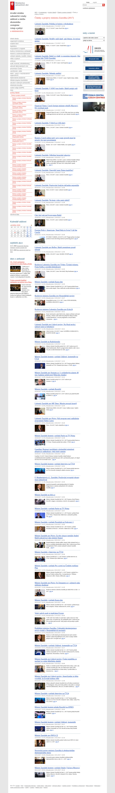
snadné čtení (14, 43)
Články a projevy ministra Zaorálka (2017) (21, 144)
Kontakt (17, 785)
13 (18, 232)
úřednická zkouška (16, 85)
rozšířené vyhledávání (89, 8)
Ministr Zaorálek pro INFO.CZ (46, 735)
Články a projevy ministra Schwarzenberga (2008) (19, 194)
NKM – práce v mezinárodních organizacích (20, 74)
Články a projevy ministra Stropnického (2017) (19, 140)
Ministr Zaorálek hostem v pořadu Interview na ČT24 (55, 464)
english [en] (95, 2)
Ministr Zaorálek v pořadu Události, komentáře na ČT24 (56, 645)
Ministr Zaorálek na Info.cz (45, 495)
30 (27, 236)
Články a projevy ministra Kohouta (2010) (21, 182)
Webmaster (97, 785)
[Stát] (94, 37)
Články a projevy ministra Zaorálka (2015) (21, 153)
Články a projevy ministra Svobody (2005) (21, 211)
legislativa (13, 46)
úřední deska (14, 38)
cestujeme (14, 25)
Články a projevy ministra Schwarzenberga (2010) (19, 178)
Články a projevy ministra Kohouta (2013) (21, 161)
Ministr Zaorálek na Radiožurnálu (47, 342)
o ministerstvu (16, 31)
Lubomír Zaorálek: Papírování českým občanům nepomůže (57, 185)
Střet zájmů (48, 785)
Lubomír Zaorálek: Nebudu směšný (48, 73)
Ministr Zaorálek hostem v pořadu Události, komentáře (55, 722)
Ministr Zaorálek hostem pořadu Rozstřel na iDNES (54, 707)
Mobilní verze (38, 787)
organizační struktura (17, 41)
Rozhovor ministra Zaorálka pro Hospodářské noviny (55, 296)
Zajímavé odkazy (56, 785)
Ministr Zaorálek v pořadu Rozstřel (48, 389)
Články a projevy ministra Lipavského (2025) (19, 103)
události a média (17, 19)
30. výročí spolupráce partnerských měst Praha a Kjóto (21, 263)
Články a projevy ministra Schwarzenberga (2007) (19, 198)
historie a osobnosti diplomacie (20, 53)
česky (87, 2)
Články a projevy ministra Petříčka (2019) (21, 128)
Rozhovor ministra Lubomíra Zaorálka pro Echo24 (54, 309)
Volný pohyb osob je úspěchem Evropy (49, 613)
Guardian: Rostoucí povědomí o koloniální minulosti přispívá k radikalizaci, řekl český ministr (54, 450)
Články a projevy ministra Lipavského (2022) (19, 115)
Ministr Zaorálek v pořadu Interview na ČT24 (52, 693)
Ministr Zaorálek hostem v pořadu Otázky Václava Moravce (57, 768)
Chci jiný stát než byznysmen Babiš (48, 215)
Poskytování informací (30, 785)
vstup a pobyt (16, 28)
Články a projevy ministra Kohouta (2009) (21, 186)
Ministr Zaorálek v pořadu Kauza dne (49, 282)
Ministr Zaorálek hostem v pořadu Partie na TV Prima (55, 436)
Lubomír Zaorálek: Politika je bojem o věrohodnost (54, 24)
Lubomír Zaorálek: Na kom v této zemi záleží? (52, 200)
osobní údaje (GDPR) (17, 88)
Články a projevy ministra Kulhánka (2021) (22, 119)
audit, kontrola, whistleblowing (20, 63)
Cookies (32, 787)
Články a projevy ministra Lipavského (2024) (19, 107)
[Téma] (94, 40)
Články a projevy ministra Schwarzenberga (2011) (19, 173)
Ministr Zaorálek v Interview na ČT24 (49, 552)
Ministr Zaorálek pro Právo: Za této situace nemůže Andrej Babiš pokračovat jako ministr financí (57, 537)
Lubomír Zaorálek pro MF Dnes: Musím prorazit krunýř (56, 403)
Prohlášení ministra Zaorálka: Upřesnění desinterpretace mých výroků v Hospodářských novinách (56, 629)
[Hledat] (103, 5)
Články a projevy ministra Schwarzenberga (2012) (19, 169)
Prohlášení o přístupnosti (78, 785)
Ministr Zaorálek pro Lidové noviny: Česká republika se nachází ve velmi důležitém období (56, 660)
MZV (36, 12)
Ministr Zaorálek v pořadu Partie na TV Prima (52, 509)
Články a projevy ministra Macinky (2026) (21, 98)
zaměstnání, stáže (16, 71)
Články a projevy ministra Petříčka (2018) (21, 132)
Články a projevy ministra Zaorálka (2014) (21, 157)
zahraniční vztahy (18, 16)
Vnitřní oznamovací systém (17, 787)
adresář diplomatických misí (19, 66)
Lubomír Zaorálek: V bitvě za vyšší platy (50, 123)
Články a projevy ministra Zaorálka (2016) (21, 148)
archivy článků (14, 93)
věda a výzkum (15, 58)
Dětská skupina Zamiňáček (19, 80)
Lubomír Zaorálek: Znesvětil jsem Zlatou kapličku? (54, 170)
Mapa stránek (89, 785)
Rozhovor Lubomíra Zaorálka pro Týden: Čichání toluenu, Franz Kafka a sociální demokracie (56, 266)
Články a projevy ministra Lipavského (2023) (19, 111)
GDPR (27, 787)
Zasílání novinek (66, 785)
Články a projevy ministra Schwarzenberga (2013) (19, 165)
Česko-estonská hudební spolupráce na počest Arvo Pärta (21, 281)
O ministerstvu (43, 12)
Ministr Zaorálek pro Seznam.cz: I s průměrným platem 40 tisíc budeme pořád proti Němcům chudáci (57, 374)
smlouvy (13, 61)
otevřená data (14, 214)
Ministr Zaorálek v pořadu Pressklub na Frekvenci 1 (54, 522)
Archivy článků (52, 12)
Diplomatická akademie (17, 78)
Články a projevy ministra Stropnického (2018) (19, 136)
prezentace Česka (16, 68)
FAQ (11, 90)
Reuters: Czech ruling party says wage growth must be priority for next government (55, 139)
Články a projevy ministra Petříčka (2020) (21, 123)
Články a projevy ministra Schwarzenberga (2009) (19, 190)
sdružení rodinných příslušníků (20, 83)
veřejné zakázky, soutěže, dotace (21, 56)
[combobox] (92, 5)
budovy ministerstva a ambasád (20, 51)
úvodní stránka (17, 13)
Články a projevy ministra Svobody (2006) (21, 207)
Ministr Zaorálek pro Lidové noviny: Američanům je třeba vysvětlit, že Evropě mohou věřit (56, 677)
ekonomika (15, 22)
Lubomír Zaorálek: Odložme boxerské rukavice (52, 155)
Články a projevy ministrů (64, 12)
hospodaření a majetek (17, 48)
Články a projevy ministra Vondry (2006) (21, 203)
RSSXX (45, 787)
